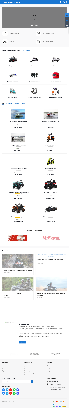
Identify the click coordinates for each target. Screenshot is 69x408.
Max (17, 391)
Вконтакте (3, 391)
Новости (26, 368)
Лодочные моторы (34, 81)
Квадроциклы (13, 66)
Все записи (16, 251)
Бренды (4, 370)
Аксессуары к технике (34, 97)
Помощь (49, 364)
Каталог (4, 368)
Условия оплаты (28, 370)
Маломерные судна (12, 81)
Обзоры (49, 372)
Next (66, 356)
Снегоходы (34, 66)
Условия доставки (29, 372)
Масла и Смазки (12, 97)
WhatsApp (14, 391)
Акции (26, 366)
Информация (28, 364)
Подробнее (22, 343)
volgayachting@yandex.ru (55, 386)
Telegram (7, 391)
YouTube (10, 391)
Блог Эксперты (50, 370)
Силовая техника (56, 81)
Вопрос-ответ (50, 368)
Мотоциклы (56, 66)
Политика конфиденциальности (32, 376)
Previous (3, 356)
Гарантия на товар (29, 374)
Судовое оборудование (55, 97)
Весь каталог (26, 50)
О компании (5, 366)
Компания (5, 364)
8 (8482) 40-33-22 (53, 383)
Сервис (4, 372)
